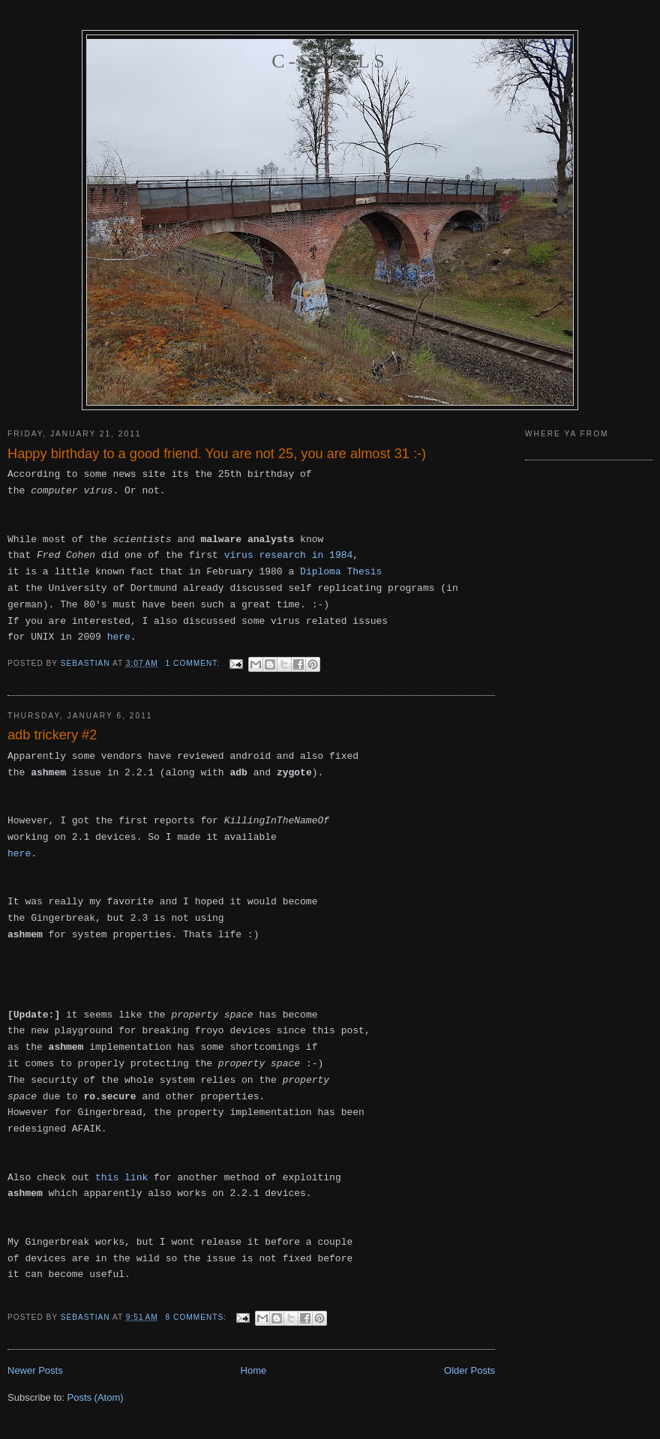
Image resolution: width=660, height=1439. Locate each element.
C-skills (330, 61)
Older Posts (469, 1370)
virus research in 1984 (288, 555)
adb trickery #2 (52, 734)
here (118, 637)
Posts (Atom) (96, 1397)
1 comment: (194, 663)
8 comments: (198, 1317)
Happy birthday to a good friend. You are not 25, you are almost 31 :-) (217, 453)
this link (121, 1177)
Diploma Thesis (341, 571)
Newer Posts (35, 1370)
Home (254, 1370)
